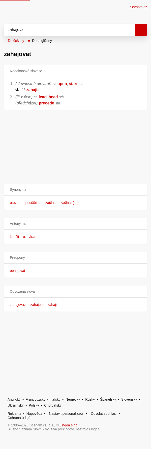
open (62, 84)
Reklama (14, 414)
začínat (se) (69, 203)
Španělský (108, 399)
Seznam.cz (138, 7)
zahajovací (18, 305)
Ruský (90, 399)
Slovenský (129, 399)
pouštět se (34, 203)
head (53, 97)
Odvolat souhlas (103, 414)
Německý (72, 399)
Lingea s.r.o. (69, 425)
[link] (25, 90)
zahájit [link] (32, 90)
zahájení (37, 305)
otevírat (16, 203)
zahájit (53, 305)
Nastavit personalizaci (66, 414)
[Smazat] (112, 30)
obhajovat (17, 271)
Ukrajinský (15, 405)
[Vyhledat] (55, 30)
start (73, 84)
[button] (75, 190)
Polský (34, 405)
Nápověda (34, 414)
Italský (55, 399)
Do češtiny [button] (16, 41)
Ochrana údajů (18, 418)
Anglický (13, 399)
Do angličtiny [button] (42, 41)
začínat (51, 203)
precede (46, 103)
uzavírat (29, 237)
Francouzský (35, 399)
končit (14, 237)
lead (43, 97)
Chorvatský (52, 405)
